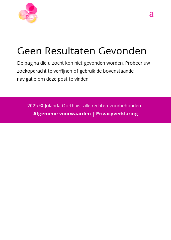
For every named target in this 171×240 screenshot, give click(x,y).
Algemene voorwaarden (62, 113)
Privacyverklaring (117, 113)
